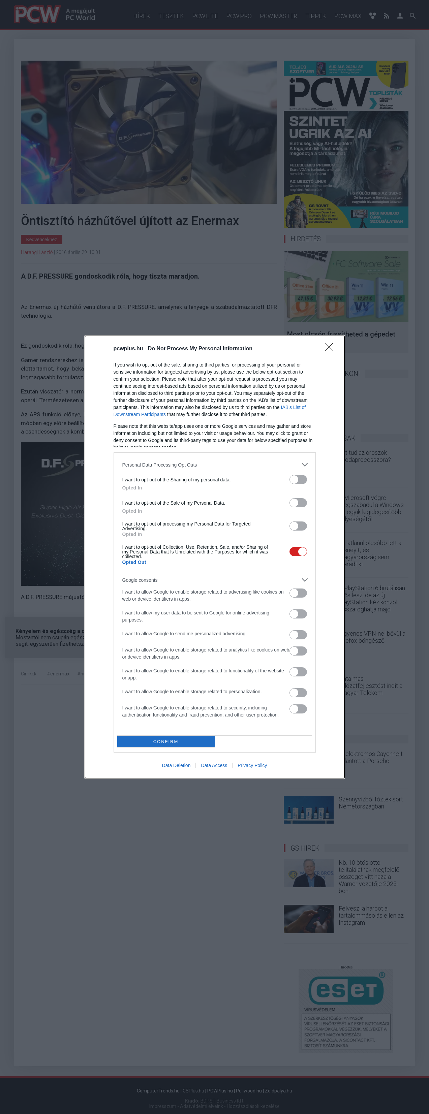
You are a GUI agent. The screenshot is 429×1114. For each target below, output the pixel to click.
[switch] (298, 479)
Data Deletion (176, 765)
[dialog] (214, 557)
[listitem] (214, 464)
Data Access (214, 765)
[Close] (331, 349)
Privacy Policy (252, 765)
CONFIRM (166, 741)
